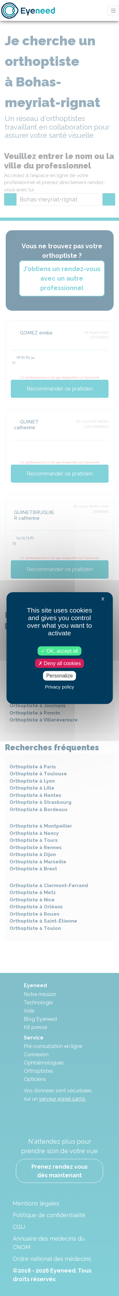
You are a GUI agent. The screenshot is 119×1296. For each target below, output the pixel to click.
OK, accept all (59, 651)
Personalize (59, 675)
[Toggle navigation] (113, 11)
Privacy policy (59, 686)
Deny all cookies (59, 663)
